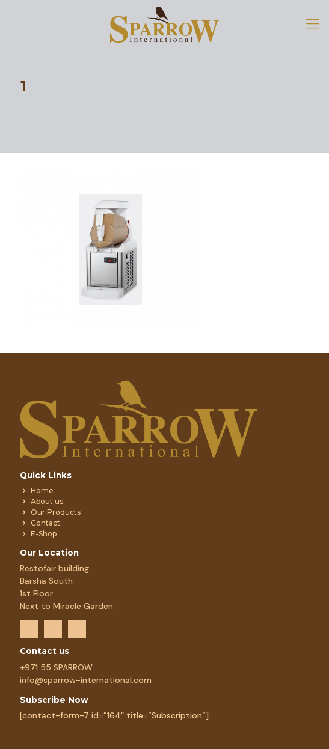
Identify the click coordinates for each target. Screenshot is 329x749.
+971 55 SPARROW (56, 667)
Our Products (56, 512)
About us (47, 501)
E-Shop (44, 533)
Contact (45, 522)
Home (42, 490)
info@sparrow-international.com (86, 680)
